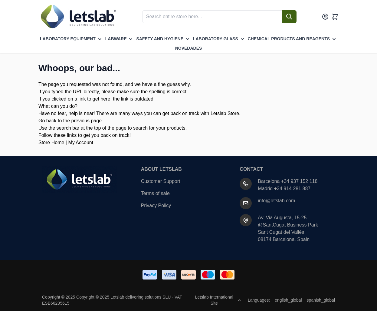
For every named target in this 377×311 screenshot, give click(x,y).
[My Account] (325, 16)
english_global (288, 300)
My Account (80, 142)
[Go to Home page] (77, 17)
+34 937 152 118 (299, 181)
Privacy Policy (156, 205)
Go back (47, 120)
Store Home (51, 142)
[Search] (289, 16)
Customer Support (160, 181)
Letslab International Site (218, 300)
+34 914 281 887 (292, 188)
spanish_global (321, 300)
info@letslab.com (276, 200)
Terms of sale (155, 193)
